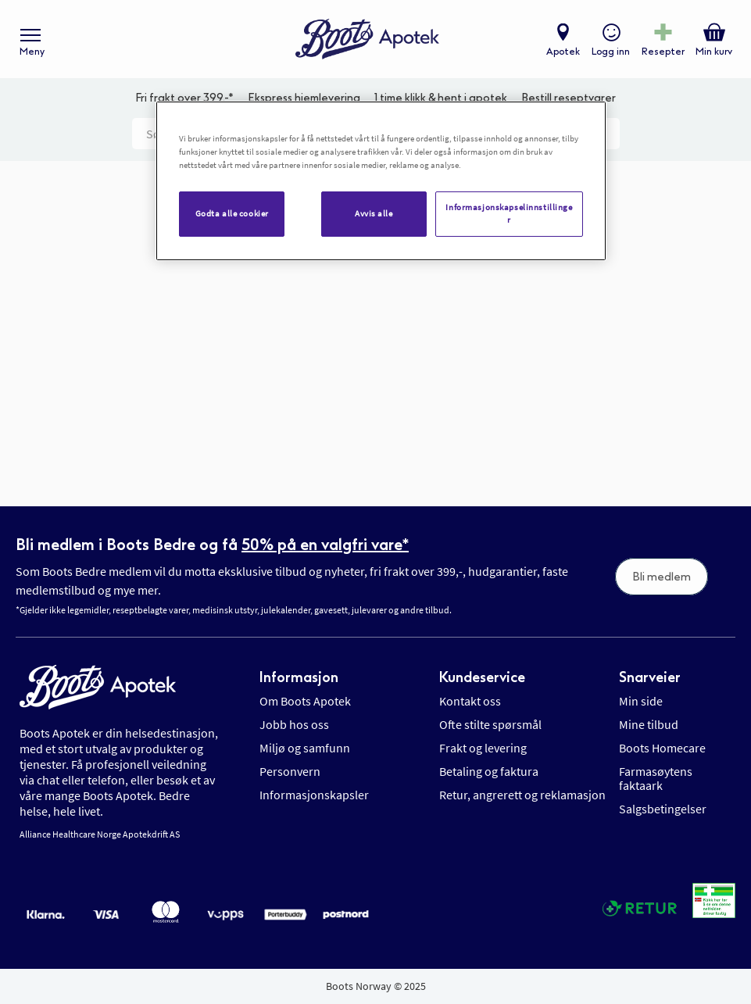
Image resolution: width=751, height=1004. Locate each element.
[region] (381, 181)
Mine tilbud (648, 724)
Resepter (663, 51)
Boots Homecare (662, 748)
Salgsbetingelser (662, 808)
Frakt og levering (483, 748)
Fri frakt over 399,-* (184, 98)
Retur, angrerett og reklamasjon (522, 794)
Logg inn (611, 51)
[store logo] (367, 39)
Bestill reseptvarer (568, 98)
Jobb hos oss (294, 724)
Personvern (289, 771)
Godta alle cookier (232, 213)
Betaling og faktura (488, 771)
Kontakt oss (470, 701)
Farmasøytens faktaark (655, 778)
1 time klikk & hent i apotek (440, 98)
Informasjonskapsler (314, 794)
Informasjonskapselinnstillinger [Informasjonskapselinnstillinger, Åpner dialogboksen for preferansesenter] (508, 213)
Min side (641, 701)
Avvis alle (374, 213)
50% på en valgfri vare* (325, 544)
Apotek (563, 51)
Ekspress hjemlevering (304, 98)
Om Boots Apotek (305, 701)
